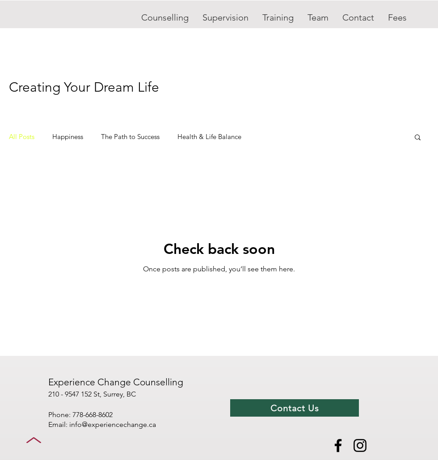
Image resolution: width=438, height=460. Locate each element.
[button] (417, 138)
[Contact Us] (294, 408)
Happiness (67, 137)
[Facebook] (338, 445)
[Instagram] (360, 445)
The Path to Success (130, 137)
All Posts (21, 137)
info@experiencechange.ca (112, 424)
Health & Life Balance (209, 137)
